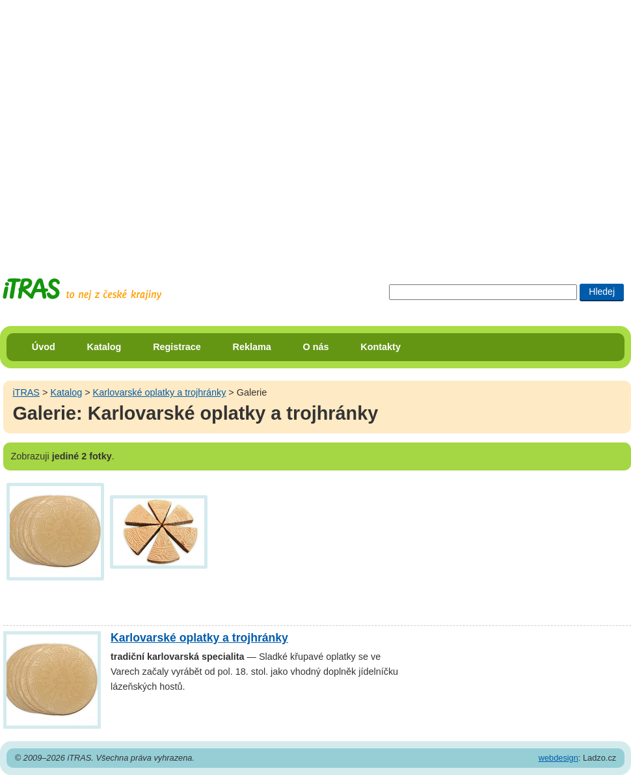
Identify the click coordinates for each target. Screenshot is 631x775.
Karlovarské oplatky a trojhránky (159, 392)
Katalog (104, 347)
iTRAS (26, 392)
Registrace (177, 347)
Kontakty (380, 347)
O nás (316, 347)
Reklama (252, 347)
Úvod (43, 347)
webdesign (558, 758)
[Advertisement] (127, 127)
